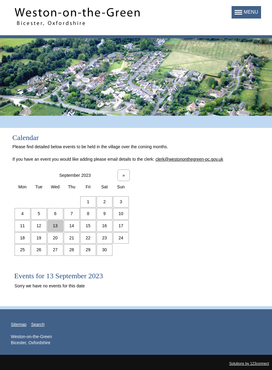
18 (22, 237)
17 (121, 225)
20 (55, 237)
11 (22, 225)
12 (38, 225)
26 (38, 249)
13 (55, 225)
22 (88, 237)
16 (104, 225)
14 (71, 225)
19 (38, 237)
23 (104, 237)
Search (37, 324)
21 (71, 237)
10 (121, 213)
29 (88, 249)
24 (121, 237)
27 (55, 249)
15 (88, 225)
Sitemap (18, 324)
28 (71, 249)
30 (104, 249)
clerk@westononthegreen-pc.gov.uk (189, 159)
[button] (246, 12)
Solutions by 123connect (249, 363)
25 (22, 249)
